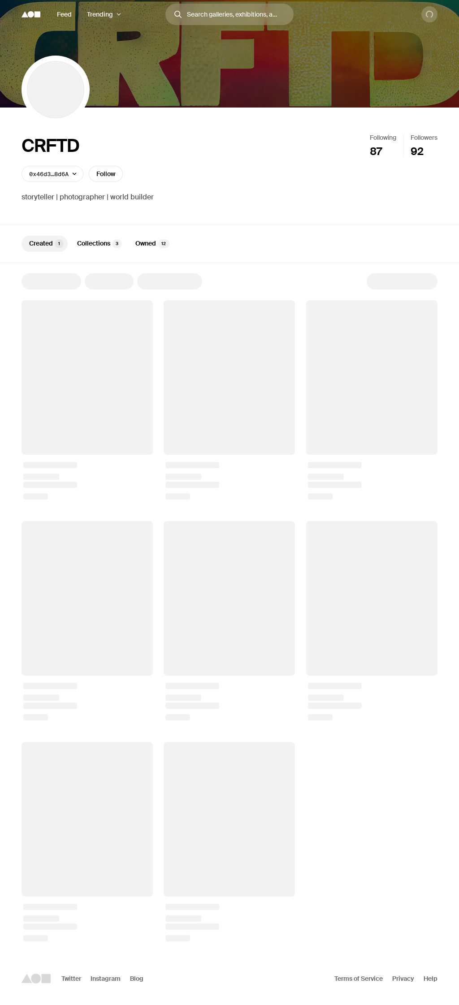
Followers (424, 137)
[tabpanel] (229, 607)
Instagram (106, 979)
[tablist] (229, 244)
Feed (64, 14)
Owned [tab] (152, 243)
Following (383, 137)
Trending (100, 14)
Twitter (71, 979)
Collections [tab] (99, 243)
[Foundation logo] (31, 14)
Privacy (403, 979)
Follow (105, 174)
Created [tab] (46, 243)
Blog (136, 979)
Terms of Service (358, 979)
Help (430, 979)
